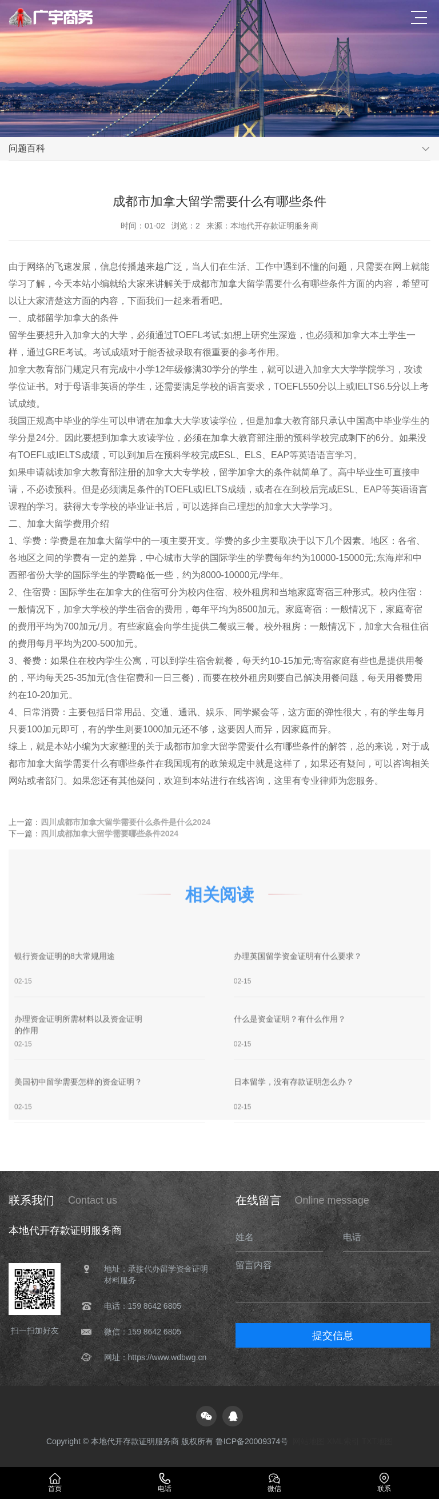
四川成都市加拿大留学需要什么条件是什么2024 (125, 823)
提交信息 (332, 1335)
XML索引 (343, 1441)
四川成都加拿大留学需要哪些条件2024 (109, 834)
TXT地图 (377, 1441)
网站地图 (309, 1441)
